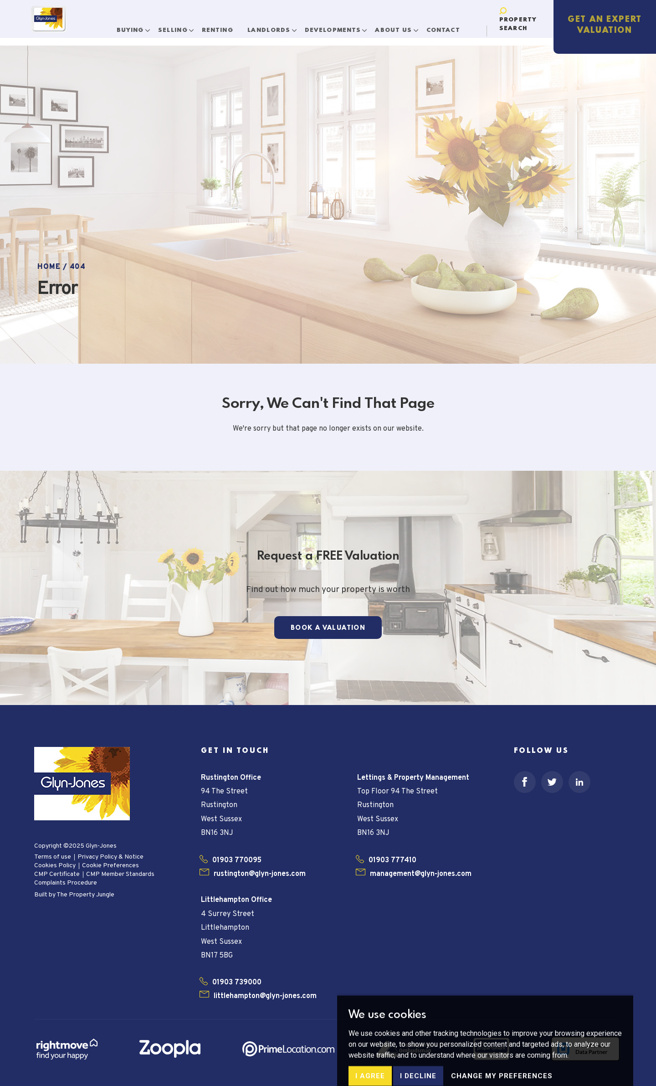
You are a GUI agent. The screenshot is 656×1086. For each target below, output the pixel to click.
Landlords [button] (273, 27)
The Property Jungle (85, 895)
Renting (220, 27)
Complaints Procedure (65, 883)
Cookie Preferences (110, 866)
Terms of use (52, 857)
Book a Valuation (328, 628)
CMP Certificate (57, 874)
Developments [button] (337, 27)
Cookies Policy (55, 866)
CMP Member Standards (120, 874)
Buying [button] (134, 27)
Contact (446, 27)
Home (49, 267)
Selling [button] (177, 27)
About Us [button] (397, 27)
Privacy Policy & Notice (110, 857)
